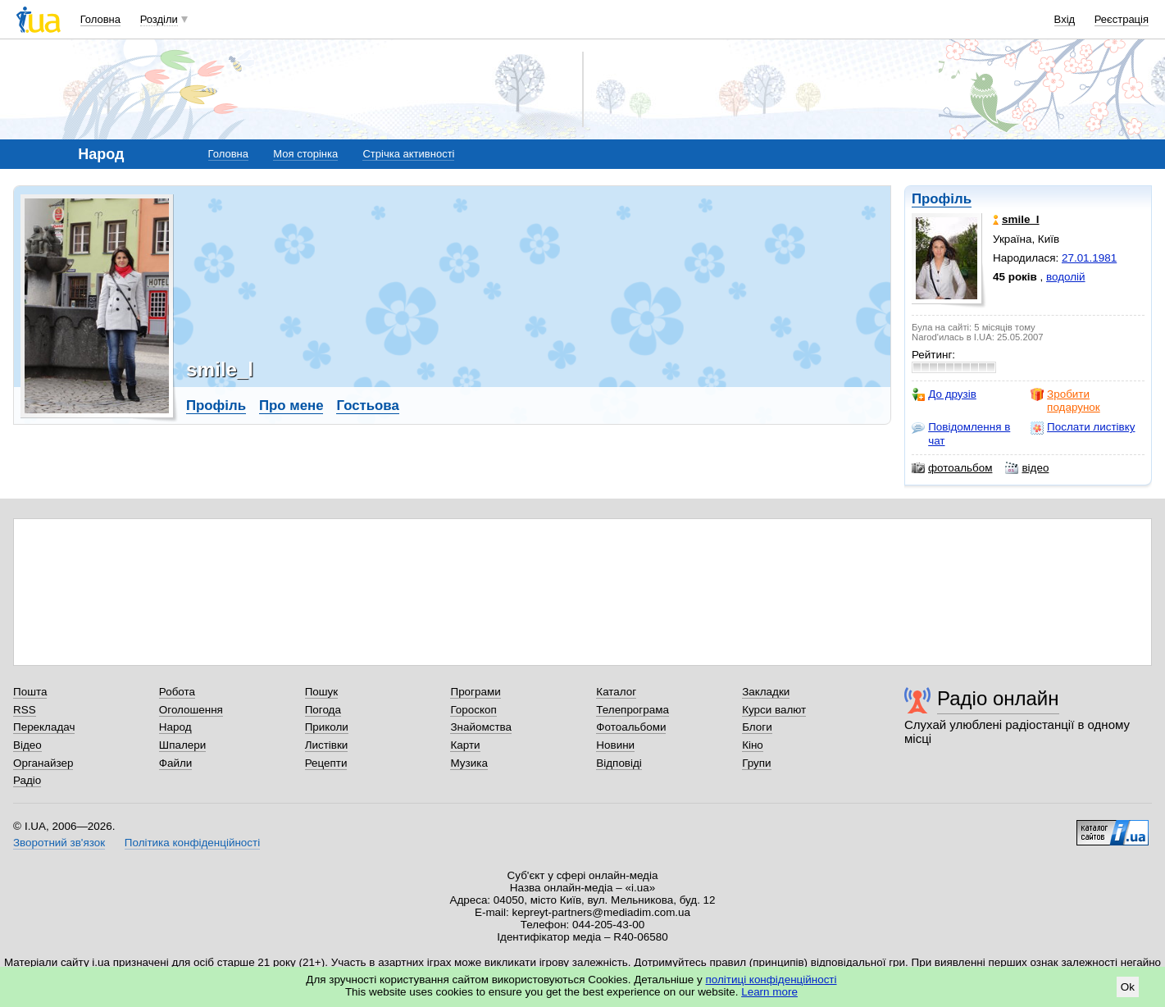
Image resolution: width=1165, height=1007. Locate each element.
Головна (100, 19)
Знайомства (481, 727)
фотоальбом (952, 468)
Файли (176, 763)
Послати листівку (1083, 427)
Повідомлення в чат (961, 433)
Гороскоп (473, 710)
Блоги (757, 727)
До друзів (944, 394)
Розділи (159, 19)
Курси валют (774, 710)
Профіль (942, 199)
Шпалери (182, 745)
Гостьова (367, 405)
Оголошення (191, 710)
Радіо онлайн (998, 698)
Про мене (291, 405)
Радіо (27, 780)
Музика (468, 763)
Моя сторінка (305, 154)
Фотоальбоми (631, 727)
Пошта (30, 692)
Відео (27, 745)
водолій (1065, 277)
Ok (1128, 987)
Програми (475, 692)
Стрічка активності (408, 154)
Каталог (616, 692)
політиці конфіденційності (771, 979)
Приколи (326, 727)
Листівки (326, 745)
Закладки (766, 692)
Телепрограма (632, 710)
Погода (323, 710)
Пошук (322, 692)
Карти (465, 745)
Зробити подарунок (1065, 400)
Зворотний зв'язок (59, 842)
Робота (177, 692)
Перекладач (44, 727)
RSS (24, 710)
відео (1027, 468)
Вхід (1065, 19)
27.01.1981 (1089, 258)
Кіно (752, 745)
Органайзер (43, 763)
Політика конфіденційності (192, 842)
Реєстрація (1121, 19)
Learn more (769, 992)
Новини (615, 745)
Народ (175, 727)
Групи (756, 763)
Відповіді (619, 763)
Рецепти (326, 763)
